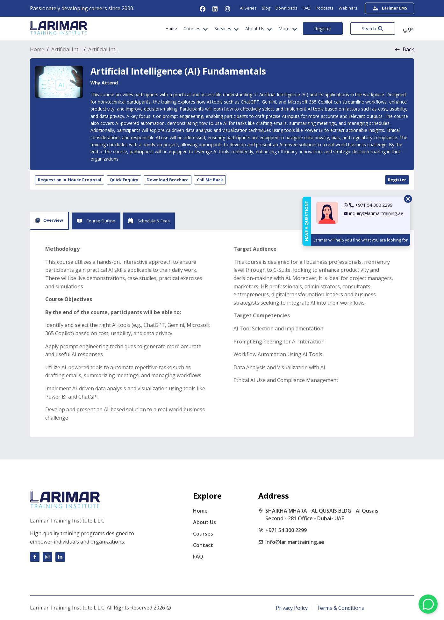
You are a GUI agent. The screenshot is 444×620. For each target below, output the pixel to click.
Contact (203, 545)
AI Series (248, 8)
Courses (203, 533)
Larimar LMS (390, 8)
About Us (204, 522)
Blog (266, 8)
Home (171, 28)
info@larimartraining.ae (294, 541)
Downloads (286, 8)
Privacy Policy (292, 607)
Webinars (348, 8)
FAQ (307, 8)
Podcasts (324, 8)
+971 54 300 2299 (286, 530)
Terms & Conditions (340, 607)
